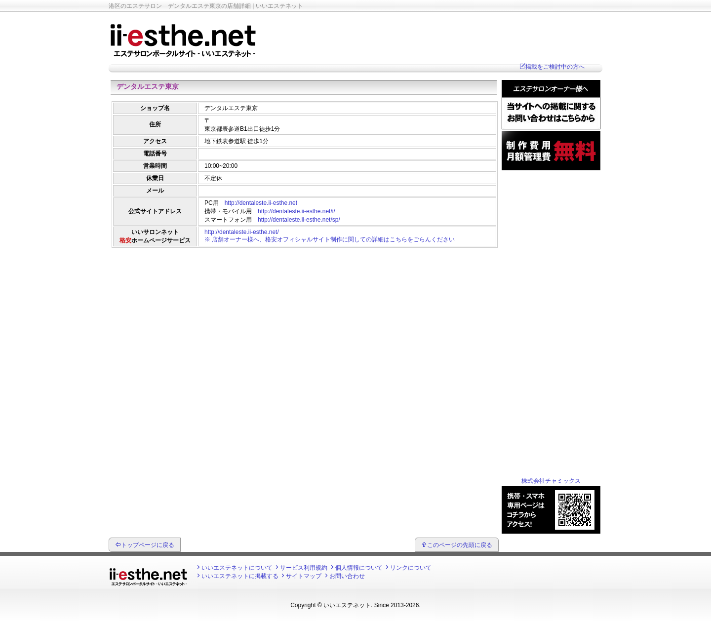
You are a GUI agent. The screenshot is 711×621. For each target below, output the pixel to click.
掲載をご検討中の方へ (555, 66)
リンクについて (411, 567)
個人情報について (359, 567)
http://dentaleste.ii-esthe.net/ (241, 232)
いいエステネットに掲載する (239, 576)
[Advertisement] (303, 274)
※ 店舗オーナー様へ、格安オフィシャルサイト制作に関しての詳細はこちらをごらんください (329, 239)
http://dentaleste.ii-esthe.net (261, 202)
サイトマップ (303, 576)
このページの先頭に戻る (459, 545)
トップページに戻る (147, 545)
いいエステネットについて (237, 567)
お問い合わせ (347, 576)
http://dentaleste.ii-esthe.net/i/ (296, 211)
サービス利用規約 (303, 567)
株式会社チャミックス (551, 480)
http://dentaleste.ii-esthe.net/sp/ (299, 219)
